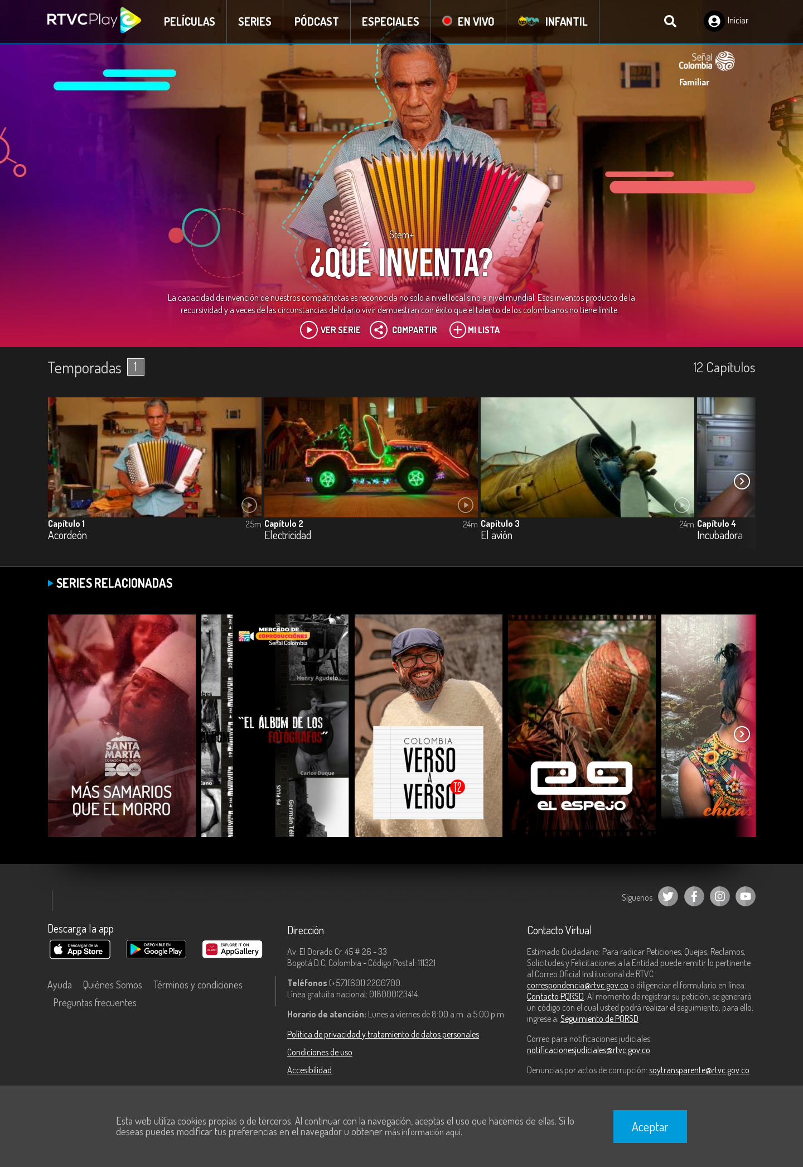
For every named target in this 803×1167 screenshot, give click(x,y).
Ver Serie (330, 330)
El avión (496, 535)
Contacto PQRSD (555, 996)
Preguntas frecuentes (95, 1002)
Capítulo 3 (500, 523)
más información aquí (423, 1131)
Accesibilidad (309, 1069)
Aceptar (650, 1126)
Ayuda (59, 984)
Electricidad (287, 535)
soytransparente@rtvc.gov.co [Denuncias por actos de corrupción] (699, 1069)
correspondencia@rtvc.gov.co (577, 985)
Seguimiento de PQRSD (599, 1018)
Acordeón (67, 535)
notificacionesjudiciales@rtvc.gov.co (588, 1049)
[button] (741, 481)
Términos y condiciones (198, 984)
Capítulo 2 (283, 523)
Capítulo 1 (66, 523)
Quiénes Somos (112, 984)
